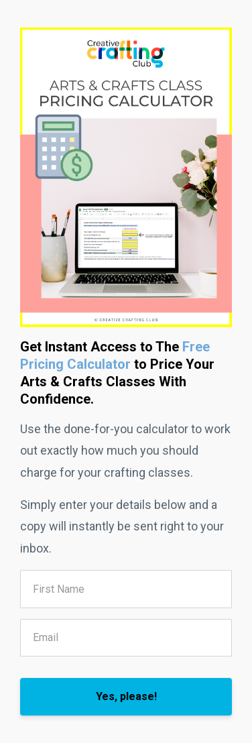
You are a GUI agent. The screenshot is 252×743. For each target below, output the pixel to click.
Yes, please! (126, 696)
